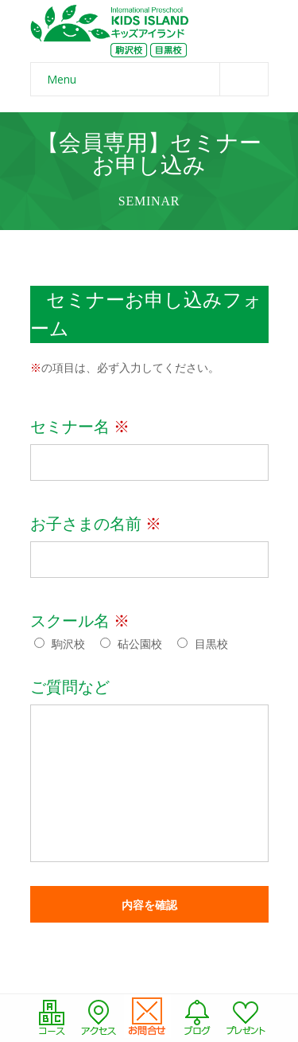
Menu (157, 79)
